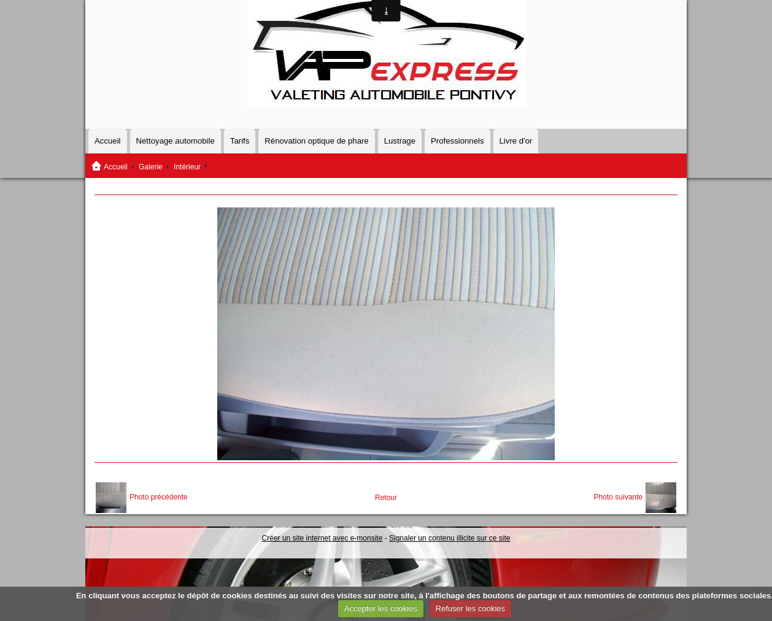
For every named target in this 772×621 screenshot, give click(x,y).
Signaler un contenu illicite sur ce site (449, 538)
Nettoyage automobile (175, 140)
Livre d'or (516, 140)
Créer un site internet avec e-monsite (322, 538)
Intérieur (187, 167)
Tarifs (240, 140)
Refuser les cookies (470, 608)
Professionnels (457, 140)
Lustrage (399, 140)
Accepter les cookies (380, 608)
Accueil (108, 140)
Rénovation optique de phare (316, 140)
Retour (386, 497)
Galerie (151, 167)
